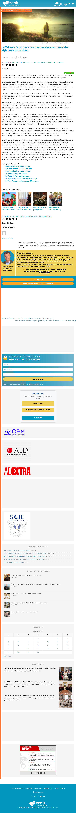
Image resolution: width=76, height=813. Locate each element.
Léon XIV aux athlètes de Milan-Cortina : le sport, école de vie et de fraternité (29, 695)
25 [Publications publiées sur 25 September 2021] (57, 648)
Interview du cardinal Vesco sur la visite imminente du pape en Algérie (23, 559)
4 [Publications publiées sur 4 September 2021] (57, 638)
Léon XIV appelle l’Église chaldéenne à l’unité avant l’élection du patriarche (24, 556)
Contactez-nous (38, 792)
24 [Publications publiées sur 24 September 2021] (48, 648)
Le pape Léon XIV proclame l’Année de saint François (26, 575)
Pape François (26, 10)
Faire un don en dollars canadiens (38, 283)
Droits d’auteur (60, 789)
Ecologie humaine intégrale (11, 10)
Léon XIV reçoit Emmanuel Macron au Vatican (17, 550)
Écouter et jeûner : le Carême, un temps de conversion (26, 593)
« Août (5, 656)
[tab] (29, 748)
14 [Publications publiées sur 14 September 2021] (18, 645)
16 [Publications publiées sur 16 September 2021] (38, 645)
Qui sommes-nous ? (17, 789)
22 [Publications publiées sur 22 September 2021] (28, 648)
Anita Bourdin (26, 62)
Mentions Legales (48, 789)
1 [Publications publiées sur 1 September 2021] (28, 638)
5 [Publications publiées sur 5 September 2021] (67, 638)
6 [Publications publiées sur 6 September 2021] (8, 642)
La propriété (28, 789)
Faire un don (38, 280)
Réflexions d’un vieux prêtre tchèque (14, 562)
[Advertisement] (38, 303)
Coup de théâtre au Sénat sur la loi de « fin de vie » (25, 612)
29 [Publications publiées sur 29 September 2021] (28, 652)
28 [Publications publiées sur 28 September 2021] (18, 652)
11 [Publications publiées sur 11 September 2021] (57, 642)
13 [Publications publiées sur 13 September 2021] (8, 645)
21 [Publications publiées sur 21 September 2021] (18, 648)
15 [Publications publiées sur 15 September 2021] (28, 645)
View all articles (7, 238)
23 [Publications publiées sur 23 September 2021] (38, 648)
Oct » (9, 656)
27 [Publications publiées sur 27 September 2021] (8, 652)
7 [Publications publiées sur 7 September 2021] (18, 642)
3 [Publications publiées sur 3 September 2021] (47, 638)
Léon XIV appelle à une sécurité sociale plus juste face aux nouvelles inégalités (26, 553)
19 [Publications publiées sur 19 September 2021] (67, 645)
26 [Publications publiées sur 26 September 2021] (67, 648)
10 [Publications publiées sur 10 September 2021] (48, 642)
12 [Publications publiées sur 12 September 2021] (67, 642)
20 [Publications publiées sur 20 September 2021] (8, 648)
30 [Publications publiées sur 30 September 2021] (38, 652)
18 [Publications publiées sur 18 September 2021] (57, 645)
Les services (38, 789)
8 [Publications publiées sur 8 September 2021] (28, 642)
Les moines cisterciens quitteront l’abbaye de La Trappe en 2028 (29, 603)
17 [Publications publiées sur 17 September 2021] (48, 645)
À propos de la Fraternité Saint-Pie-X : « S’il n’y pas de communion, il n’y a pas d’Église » (35, 584)
